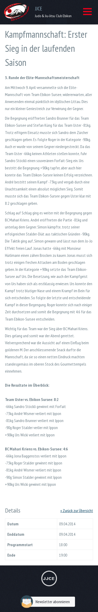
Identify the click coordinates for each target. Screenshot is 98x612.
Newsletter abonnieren (46, 602)
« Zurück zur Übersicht (76, 510)
